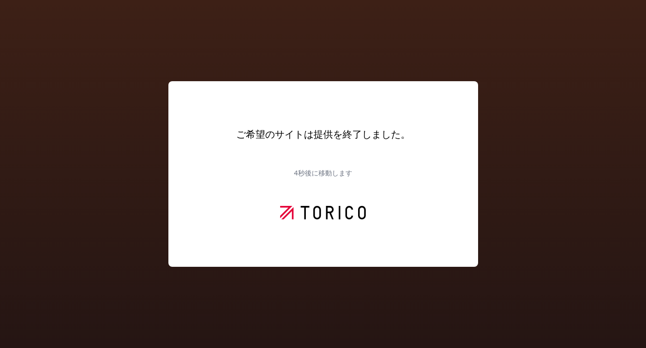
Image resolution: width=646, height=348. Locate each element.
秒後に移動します (323, 172)
